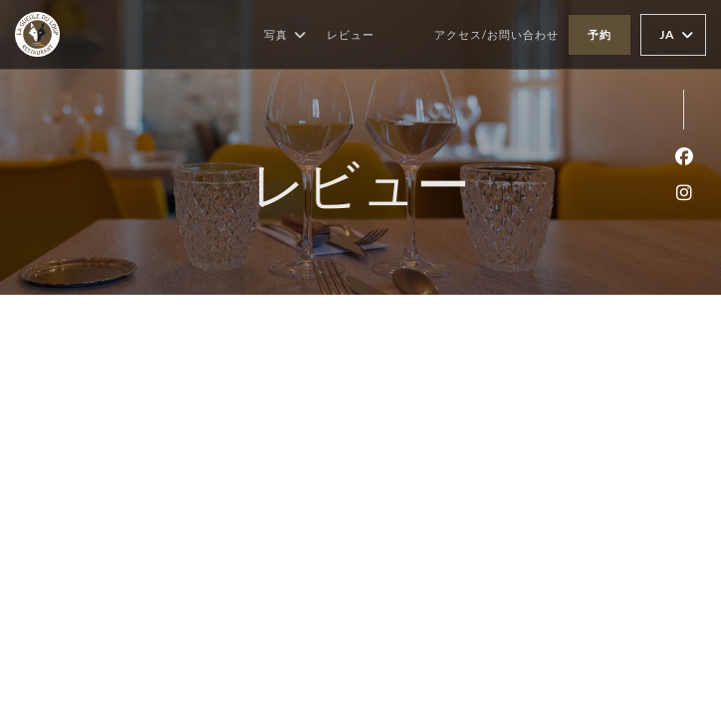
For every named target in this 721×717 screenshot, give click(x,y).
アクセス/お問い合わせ (496, 34)
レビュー (350, 34)
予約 (599, 34)
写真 (285, 35)
